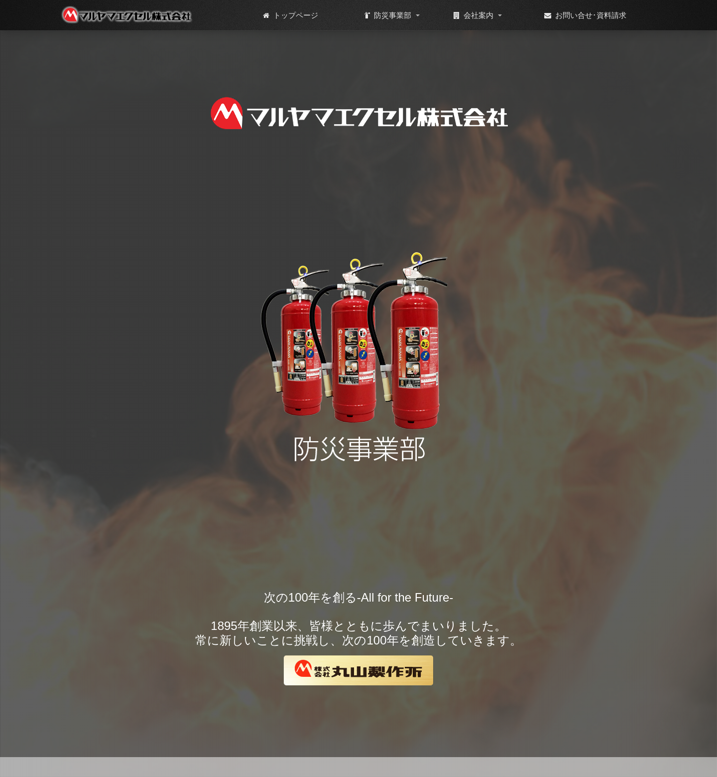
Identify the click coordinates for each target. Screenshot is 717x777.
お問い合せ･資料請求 (585, 15)
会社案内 (473, 15)
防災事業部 (387, 15)
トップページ (290, 15)
